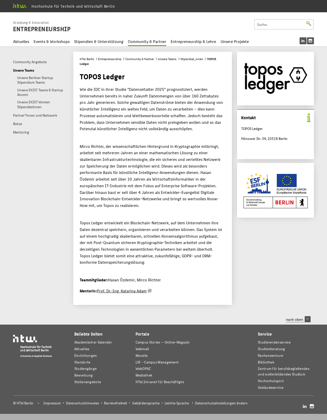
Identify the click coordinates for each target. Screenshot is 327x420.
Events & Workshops (52, 41)
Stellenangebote (87, 381)
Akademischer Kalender (93, 342)
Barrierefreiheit (115, 403)
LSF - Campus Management (157, 362)
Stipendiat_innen (191, 59)
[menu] (307, 40)
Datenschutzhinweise (82, 403)
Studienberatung (271, 348)
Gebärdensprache (146, 403)
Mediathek (144, 375)
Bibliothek (266, 362)
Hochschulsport (271, 380)
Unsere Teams (167, 59)
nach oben (298, 319)
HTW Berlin (87, 59)
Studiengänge (85, 368)
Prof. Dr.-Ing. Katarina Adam (122, 291)
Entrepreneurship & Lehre (193, 41)
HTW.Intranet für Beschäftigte (160, 381)
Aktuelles (21, 41)
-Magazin (163, 342)
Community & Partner (147, 41)
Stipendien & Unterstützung (99, 41)
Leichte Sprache (177, 403)
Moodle (142, 355)
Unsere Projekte (235, 41)
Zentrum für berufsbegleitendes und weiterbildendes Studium (283, 371)
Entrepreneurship (109, 59)
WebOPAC (143, 368)
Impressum (52, 403)
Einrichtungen (85, 355)
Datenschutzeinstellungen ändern (221, 403)
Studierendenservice (274, 342)
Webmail (142, 348)
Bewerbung (83, 375)
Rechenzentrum (270, 355)
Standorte (82, 362)
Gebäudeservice (270, 387)
